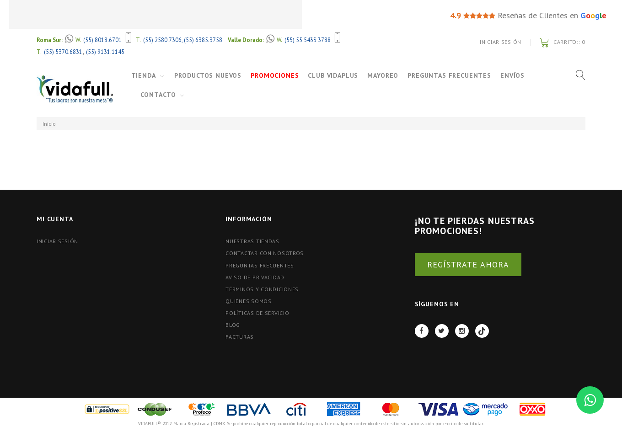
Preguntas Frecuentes (449, 75)
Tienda (143, 75)
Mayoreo (382, 75)
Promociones (275, 75)
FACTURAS (239, 336)
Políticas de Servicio (257, 312)
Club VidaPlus (333, 75)
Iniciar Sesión (500, 41)
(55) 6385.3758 (203, 39)
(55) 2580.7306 (162, 39)
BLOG (232, 324)
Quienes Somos (248, 301)
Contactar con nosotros (264, 253)
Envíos (512, 75)
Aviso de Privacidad (254, 277)
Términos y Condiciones (262, 289)
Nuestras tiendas (252, 241)
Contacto (158, 95)
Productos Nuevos (207, 75)
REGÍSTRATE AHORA (468, 264)
